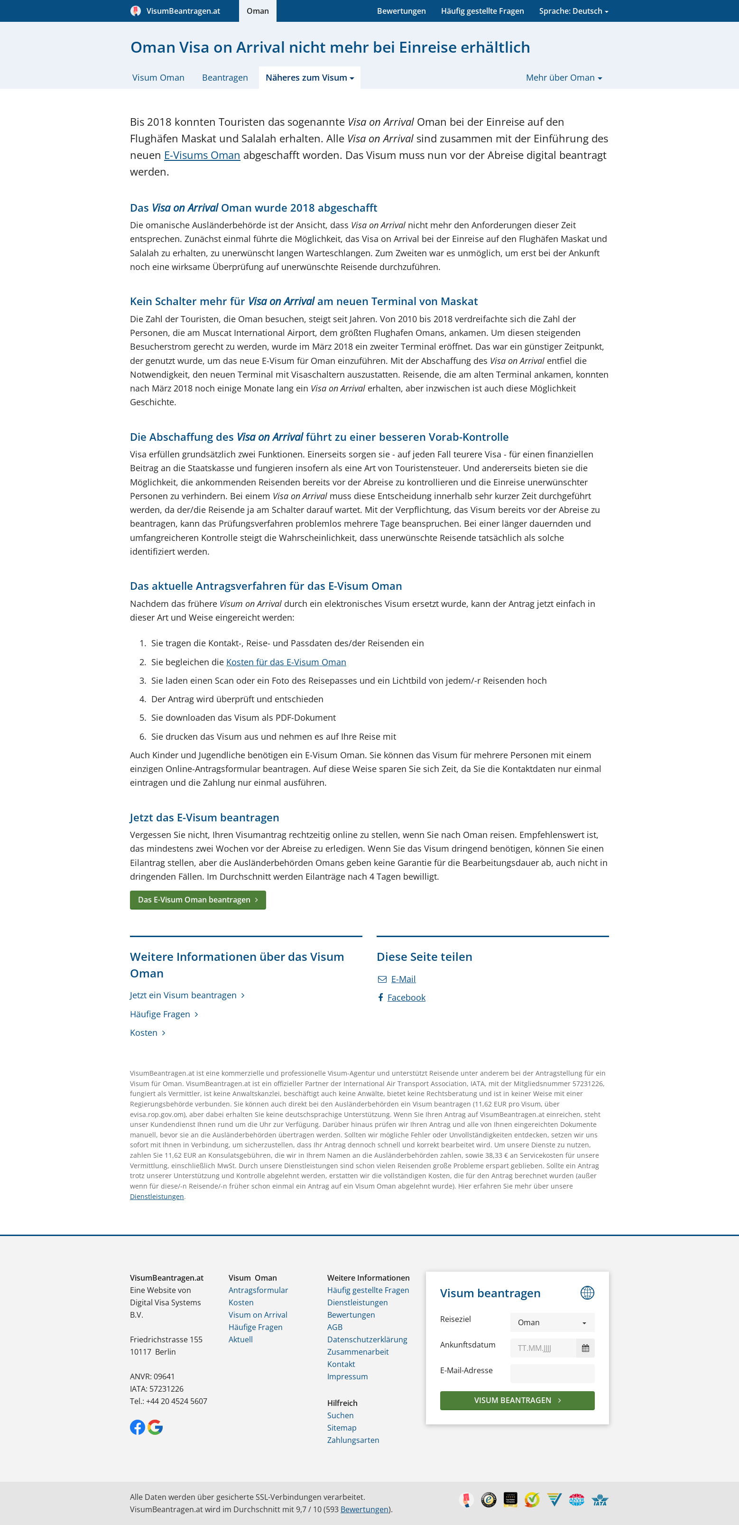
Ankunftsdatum (468, 1344)
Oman (258, 11)
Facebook (401, 997)
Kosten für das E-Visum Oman (286, 662)
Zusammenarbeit (358, 1352)
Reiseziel (455, 1319)
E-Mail (397, 979)
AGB (334, 1327)
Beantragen (225, 77)
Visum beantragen (514, 1400)
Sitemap (342, 1428)
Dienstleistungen (157, 1196)
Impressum (347, 1376)
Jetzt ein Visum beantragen (183, 995)
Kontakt (341, 1364)
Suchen (340, 1415)
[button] (552, 1322)
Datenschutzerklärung (367, 1339)
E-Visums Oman (202, 155)
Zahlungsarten (353, 1440)
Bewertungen (401, 11)
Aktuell (241, 1339)
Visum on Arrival (258, 1315)
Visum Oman (158, 77)
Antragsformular (258, 1290)
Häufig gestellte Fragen (482, 11)
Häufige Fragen (160, 1014)
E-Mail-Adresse (466, 1370)
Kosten (143, 1032)
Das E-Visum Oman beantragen (194, 899)
